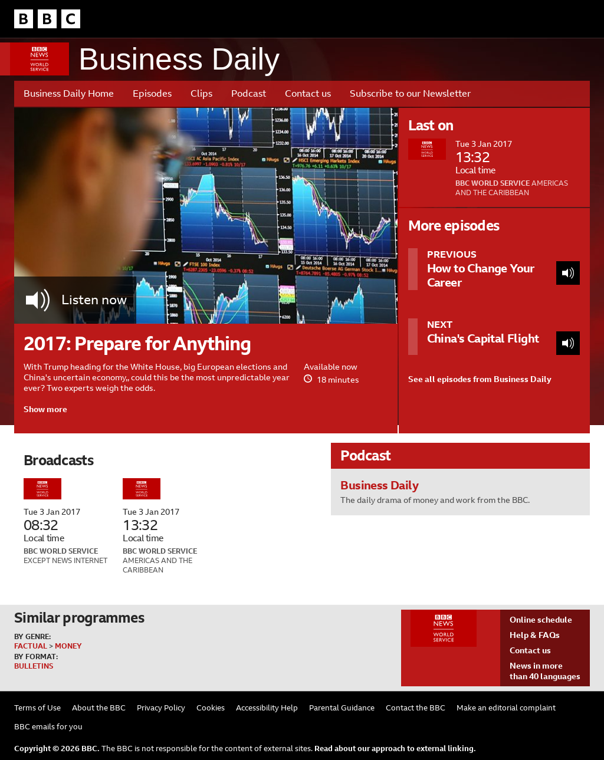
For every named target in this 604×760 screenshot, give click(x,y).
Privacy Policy (161, 707)
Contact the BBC (415, 707)
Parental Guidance (342, 707)
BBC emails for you (48, 726)
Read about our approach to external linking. (395, 748)
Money (68, 646)
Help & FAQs (535, 635)
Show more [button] (45, 409)
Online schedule (541, 619)
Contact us (308, 93)
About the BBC (99, 707)
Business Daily (179, 59)
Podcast (248, 93)
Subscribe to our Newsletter (410, 93)
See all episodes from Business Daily (480, 379)
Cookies (210, 707)
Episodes (152, 93)
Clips (201, 93)
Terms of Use (37, 707)
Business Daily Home (69, 93)
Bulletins (33, 666)
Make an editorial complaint (506, 707)
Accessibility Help (267, 707)
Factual (30, 646)
